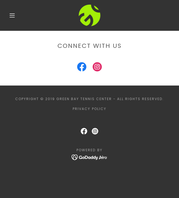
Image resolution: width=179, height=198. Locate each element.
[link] (89, 15)
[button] (15, 15)
